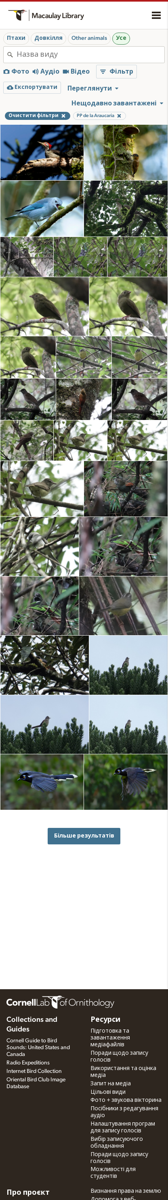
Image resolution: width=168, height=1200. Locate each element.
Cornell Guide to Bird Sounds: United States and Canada (38, 1047)
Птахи (16, 38)
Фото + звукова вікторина (126, 1100)
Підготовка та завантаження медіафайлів (110, 1038)
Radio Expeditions (28, 1063)
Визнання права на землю (125, 1191)
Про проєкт (28, 1192)
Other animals (89, 38)
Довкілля (48, 38)
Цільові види (108, 1092)
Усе (121, 38)
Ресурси (105, 1019)
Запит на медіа (110, 1084)
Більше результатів (84, 836)
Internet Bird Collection (34, 1071)
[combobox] (90, 55)
